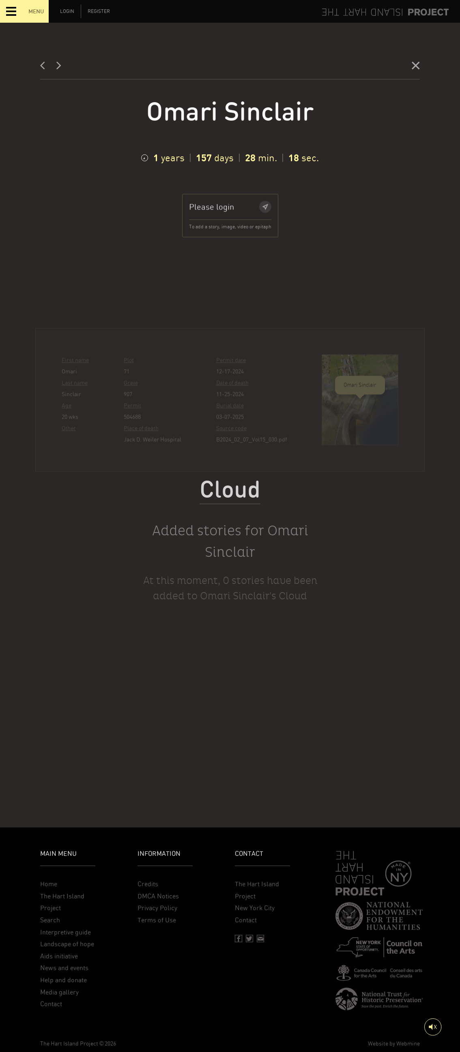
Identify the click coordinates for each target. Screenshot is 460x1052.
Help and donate (63, 980)
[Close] (416, 67)
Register (99, 11)
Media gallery (59, 992)
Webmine (408, 1043)
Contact (51, 1004)
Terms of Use (157, 920)
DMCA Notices (158, 896)
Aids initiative (59, 956)
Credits (148, 884)
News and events (64, 968)
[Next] (58, 67)
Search (50, 920)
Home (48, 884)
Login (67, 11)
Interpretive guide (65, 932)
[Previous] (45, 67)
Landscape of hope (67, 944)
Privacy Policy (157, 908)
